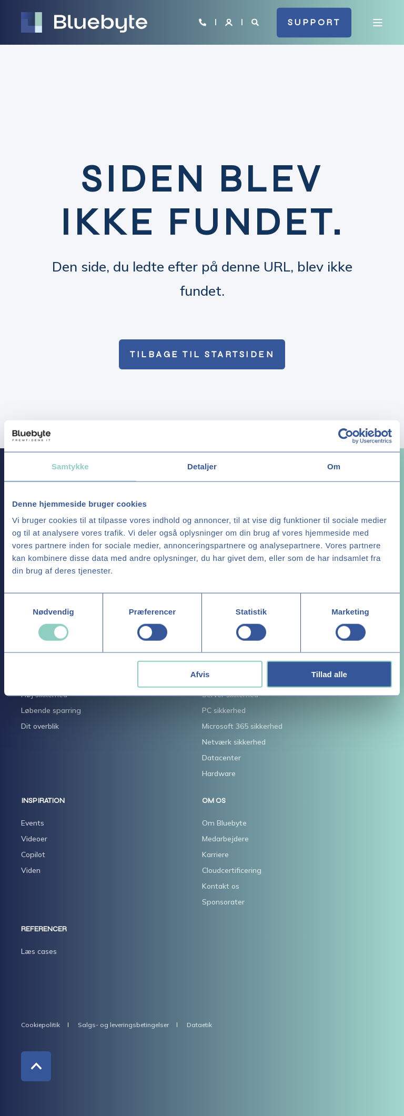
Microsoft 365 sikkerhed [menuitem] (242, 726)
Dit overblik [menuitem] (40, 726)
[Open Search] (256, 21)
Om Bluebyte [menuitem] (224, 823)
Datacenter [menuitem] (221, 757)
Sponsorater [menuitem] (223, 902)
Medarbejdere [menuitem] (225, 838)
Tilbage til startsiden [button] (202, 354)
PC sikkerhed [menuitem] (224, 710)
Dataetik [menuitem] (199, 1025)
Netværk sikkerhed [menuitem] (234, 742)
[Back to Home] (84, 22)
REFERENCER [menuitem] (44, 929)
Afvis (200, 674)
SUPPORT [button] (314, 22)
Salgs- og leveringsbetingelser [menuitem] (123, 1025)
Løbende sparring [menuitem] (51, 710)
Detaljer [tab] (202, 465)
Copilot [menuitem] (33, 854)
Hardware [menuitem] (219, 773)
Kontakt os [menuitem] (220, 886)
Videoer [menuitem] (34, 838)
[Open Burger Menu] (377, 23)
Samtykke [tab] (70, 465)
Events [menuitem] (32, 823)
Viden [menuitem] (31, 870)
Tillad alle (329, 674)
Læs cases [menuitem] (39, 951)
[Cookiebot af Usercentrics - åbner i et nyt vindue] (346, 436)
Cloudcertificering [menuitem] (231, 870)
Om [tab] (333, 465)
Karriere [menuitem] (215, 854)
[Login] (230, 21)
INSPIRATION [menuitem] (43, 801)
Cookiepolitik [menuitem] (40, 1025)
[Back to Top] (36, 1066)
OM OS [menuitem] (214, 801)
